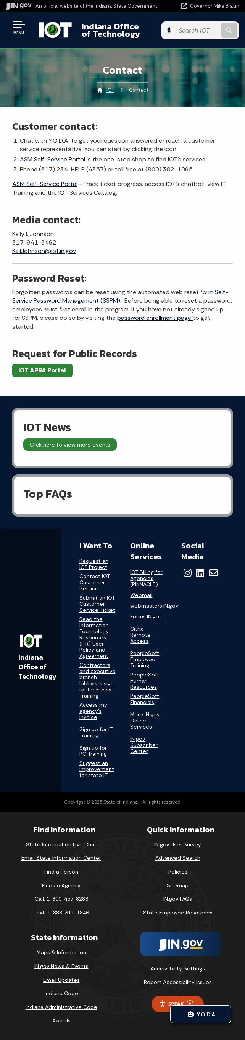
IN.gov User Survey (177, 844)
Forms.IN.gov (146, 616)
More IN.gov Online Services (145, 720)
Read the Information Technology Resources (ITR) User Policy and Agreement (94, 637)
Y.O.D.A (201, 1014)
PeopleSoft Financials (144, 699)
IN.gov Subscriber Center (144, 745)
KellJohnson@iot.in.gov (44, 251)
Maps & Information (61, 952)
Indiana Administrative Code (61, 1007)
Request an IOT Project (93, 564)
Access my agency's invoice (93, 711)
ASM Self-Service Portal (52, 159)
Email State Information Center (61, 857)
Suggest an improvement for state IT (96, 769)
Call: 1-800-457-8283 (61, 898)
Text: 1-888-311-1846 (61, 912)
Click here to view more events (70, 444)
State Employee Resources (178, 912)
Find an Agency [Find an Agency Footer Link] (61, 885)
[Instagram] (188, 572)
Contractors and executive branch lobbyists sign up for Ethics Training (97, 680)
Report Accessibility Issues (178, 982)
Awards (61, 1020)
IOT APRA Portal (42, 370)
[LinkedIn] (200, 572)
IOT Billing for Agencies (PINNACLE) (146, 578)
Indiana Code (61, 993)
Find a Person (61, 871)
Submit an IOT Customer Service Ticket (97, 604)
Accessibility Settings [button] (177, 968)
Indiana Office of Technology (115, 30)
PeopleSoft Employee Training (144, 659)
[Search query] (206, 30)
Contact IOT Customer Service (94, 582)
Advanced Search (177, 857)
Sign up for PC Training (93, 750)
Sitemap (178, 885)
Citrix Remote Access (140, 634)
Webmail (141, 595)
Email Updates (61, 979)
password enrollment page (155, 318)
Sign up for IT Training (96, 732)
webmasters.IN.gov (154, 606)
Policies (177, 871)
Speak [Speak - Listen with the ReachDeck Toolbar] (176, 1003)
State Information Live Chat (61, 844)
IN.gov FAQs (177, 898)
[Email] (213, 572)
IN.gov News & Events (61, 966)
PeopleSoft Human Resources (144, 681)
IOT (110, 90)
